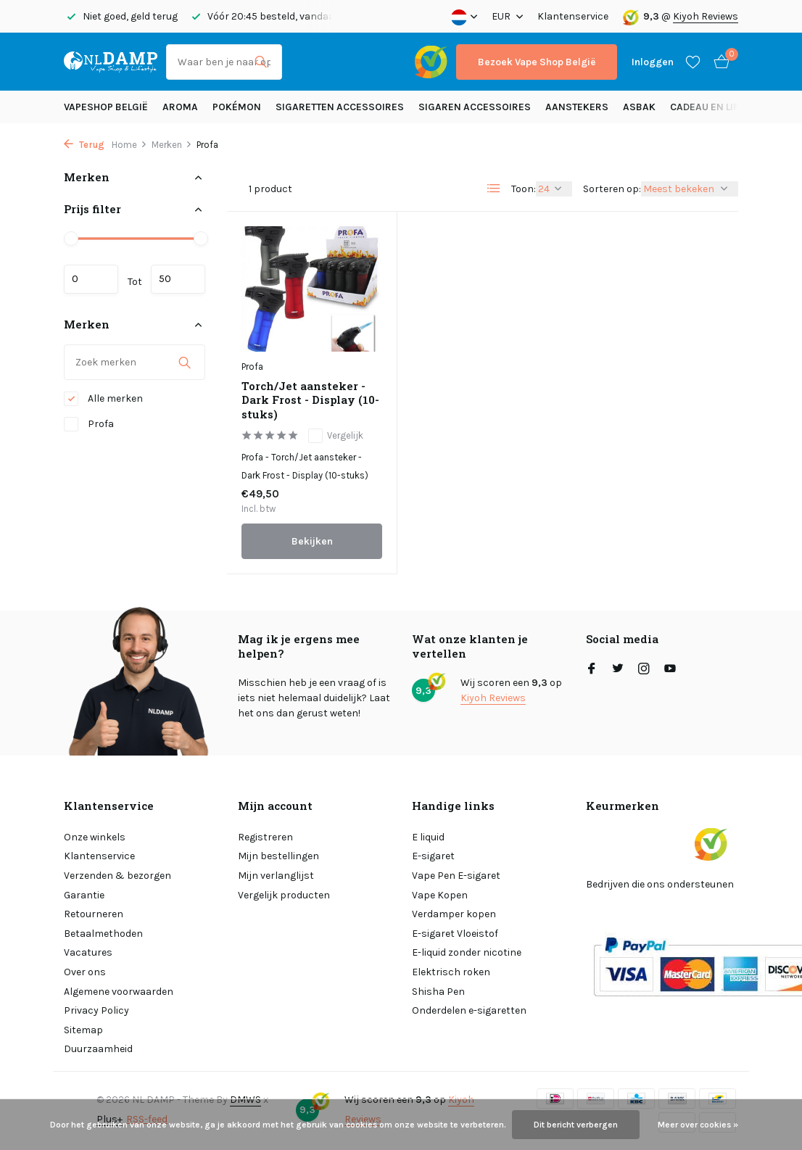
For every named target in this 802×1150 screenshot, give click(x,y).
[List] (493, 188)
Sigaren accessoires (474, 107)
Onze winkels (94, 837)
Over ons (85, 972)
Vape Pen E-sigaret (456, 875)
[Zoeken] (224, 62)
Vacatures (88, 952)
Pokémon (236, 107)
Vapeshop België (106, 107)
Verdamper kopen (454, 914)
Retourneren (93, 914)
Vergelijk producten (284, 895)
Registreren (265, 837)
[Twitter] (618, 670)
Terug (84, 144)
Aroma (180, 107)
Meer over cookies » (698, 1125)
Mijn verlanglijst (276, 875)
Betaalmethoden (103, 933)
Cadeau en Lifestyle (721, 107)
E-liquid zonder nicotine (466, 952)
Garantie (84, 895)
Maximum (178, 279)
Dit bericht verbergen (576, 1125)
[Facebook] (592, 670)
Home (129, 144)
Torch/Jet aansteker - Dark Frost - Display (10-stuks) (310, 400)
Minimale (91, 279)
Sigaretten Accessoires (340, 107)
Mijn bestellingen (278, 856)
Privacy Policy (96, 1010)
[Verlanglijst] (692, 62)
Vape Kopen (440, 895)
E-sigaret (433, 856)
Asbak (639, 107)
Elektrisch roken (451, 972)
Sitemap (83, 1030)
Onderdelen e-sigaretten (469, 1010)
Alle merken (103, 399)
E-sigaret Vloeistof (455, 933)
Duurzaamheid (98, 1049)
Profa (89, 424)
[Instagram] (644, 670)
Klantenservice (572, 16)
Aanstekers (576, 107)
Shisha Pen (438, 991)
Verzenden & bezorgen (117, 875)
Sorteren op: (612, 189)
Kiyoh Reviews (705, 16)
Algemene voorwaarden (118, 991)
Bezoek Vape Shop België (536, 62)
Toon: (523, 189)
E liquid (428, 837)
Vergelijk (335, 436)
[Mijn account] (653, 62)
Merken (172, 144)
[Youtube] (670, 670)
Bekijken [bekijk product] (312, 541)
